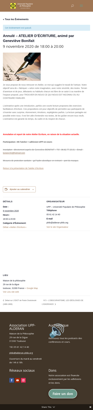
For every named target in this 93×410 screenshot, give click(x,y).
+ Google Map (31, 288)
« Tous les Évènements (16, 19)
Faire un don (63, 393)
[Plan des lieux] (46, 251)
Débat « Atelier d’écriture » (14, 227)
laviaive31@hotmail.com (14, 153)
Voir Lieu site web (11, 292)
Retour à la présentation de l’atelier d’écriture (23, 168)
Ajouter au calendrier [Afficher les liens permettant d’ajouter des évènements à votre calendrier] (20, 189)
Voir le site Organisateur (57, 227)
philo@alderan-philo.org (21, 352)
